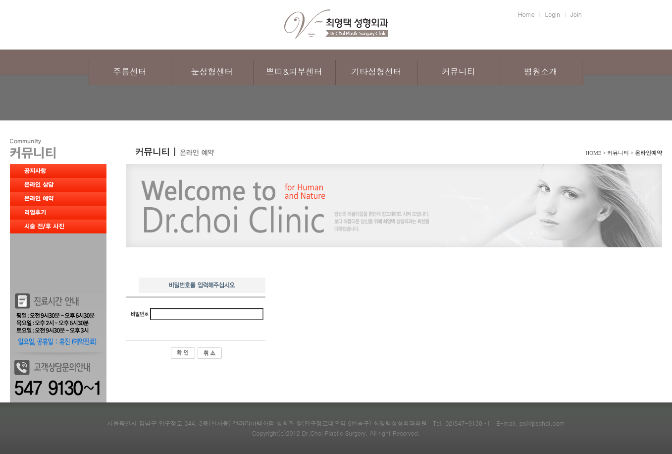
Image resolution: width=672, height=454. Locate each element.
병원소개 (541, 71)
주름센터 (130, 71)
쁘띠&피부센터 (294, 71)
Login (552, 14)
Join (576, 14)
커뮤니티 (458, 71)
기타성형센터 (376, 71)
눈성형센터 (212, 71)
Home (526, 14)
